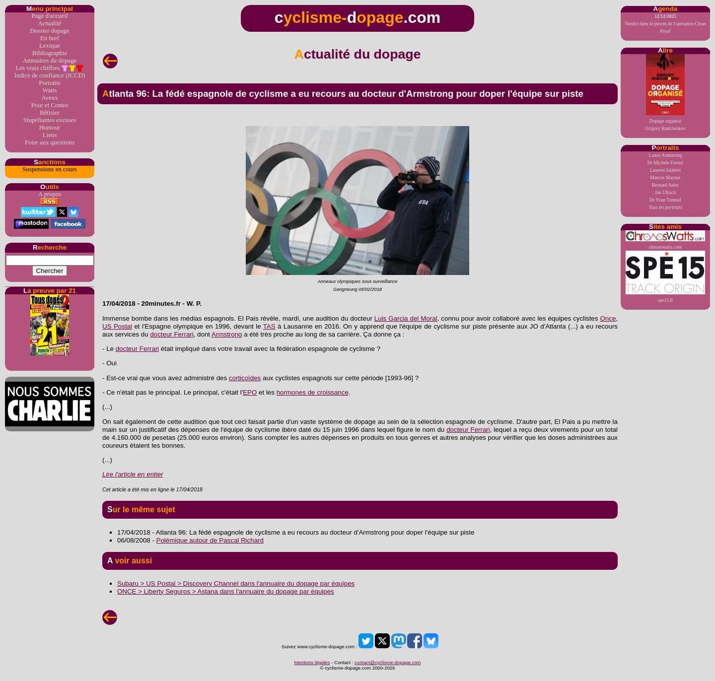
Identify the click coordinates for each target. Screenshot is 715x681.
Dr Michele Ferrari (665, 162)
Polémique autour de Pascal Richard (210, 540)
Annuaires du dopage (50, 60)
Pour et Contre (50, 105)
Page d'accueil (49, 15)
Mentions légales (312, 662)
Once (608, 318)
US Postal (117, 326)
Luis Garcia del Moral (405, 318)
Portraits (49, 82)
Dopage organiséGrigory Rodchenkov (665, 92)
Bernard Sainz (665, 185)
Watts (50, 90)
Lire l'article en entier (132, 474)
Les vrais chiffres (50, 68)
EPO (250, 392)
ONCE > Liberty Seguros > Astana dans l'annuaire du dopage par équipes (225, 591)
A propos (50, 194)
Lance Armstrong (665, 155)
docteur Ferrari (171, 334)
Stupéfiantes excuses (49, 120)
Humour (50, 127)
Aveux (49, 97)
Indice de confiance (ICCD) (49, 75)
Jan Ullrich (665, 192)
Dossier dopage (49, 30)
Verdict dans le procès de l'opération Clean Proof (665, 23)
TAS (269, 326)
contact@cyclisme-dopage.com (388, 662)
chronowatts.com (665, 240)
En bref (49, 38)
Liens (50, 135)
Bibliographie (49, 53)
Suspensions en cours (49, 169)
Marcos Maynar (665, 177)
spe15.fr (665, 277)
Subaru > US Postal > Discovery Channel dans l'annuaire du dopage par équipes (236, 583)
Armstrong (227, 334)
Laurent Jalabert (665, 170)
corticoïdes (245, 378)
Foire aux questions (49, 142)
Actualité (50, 23)
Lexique (49, 45)
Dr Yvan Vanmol (665, 200)
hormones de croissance (313, 392)
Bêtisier (50, 112)
